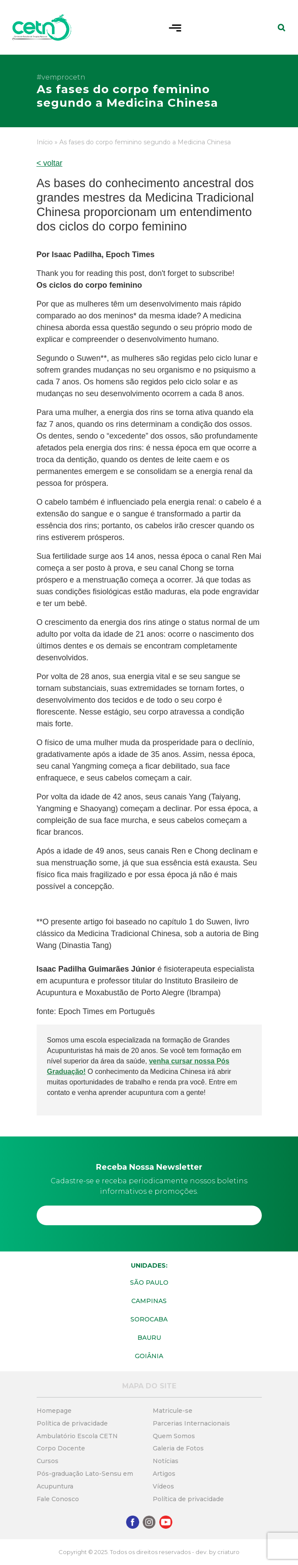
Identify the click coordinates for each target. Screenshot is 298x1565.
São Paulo (149, 1282)
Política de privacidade (72, 1423)
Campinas (149, 1301)
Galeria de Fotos (178, 1448)
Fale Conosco (58, 1499)
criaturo (228, 1551)
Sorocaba (149, 1319)
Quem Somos (174, 1436)
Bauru (149, 1338)
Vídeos (163, 1486)
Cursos (47, 1461)
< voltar (50, 163)
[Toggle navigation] (175, 27)
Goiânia (149, 1356)
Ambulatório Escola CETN (77, 1436)
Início (45, 142)
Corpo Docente (61, 1448)
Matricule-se (172, 1411)
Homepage (54, 1411)
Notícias (165, 1461)
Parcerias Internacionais (191, 1423)
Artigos (164, 1474)
